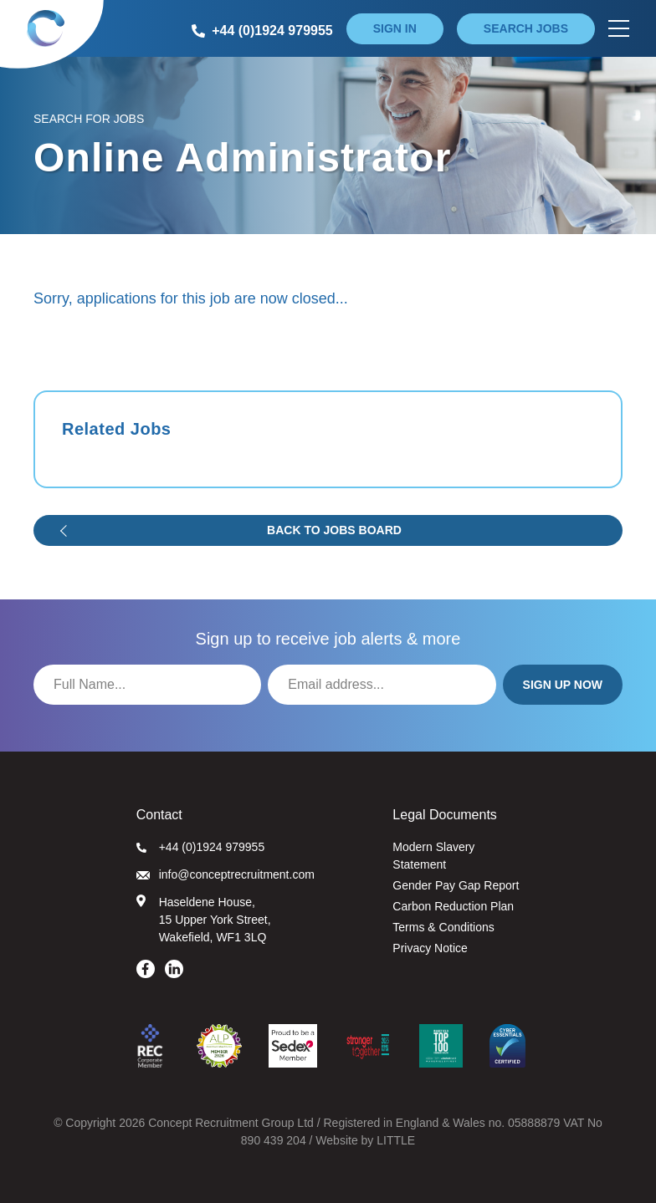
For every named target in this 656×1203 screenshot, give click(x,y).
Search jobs (526, 28)
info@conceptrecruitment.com (225, 874)
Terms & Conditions (443, 927)
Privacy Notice (429, 948)
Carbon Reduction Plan (453, 906)
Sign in (395, 28)
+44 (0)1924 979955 (200, 847)
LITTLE (396, 1140)
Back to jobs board (334, 530)
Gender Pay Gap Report (455, 885)
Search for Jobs (88, 118)
